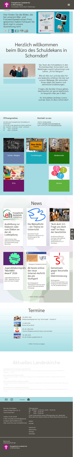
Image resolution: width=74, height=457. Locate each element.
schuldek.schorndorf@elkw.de (51, 123)
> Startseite (6, 10)
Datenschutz (32, 429)
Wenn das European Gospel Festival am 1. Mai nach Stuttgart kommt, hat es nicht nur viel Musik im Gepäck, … (36, 370)
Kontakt (31, 423)
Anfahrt (31, 421)
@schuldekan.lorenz (16, 421)
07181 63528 (47, 122)
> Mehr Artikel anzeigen (36, 297)
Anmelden (32, 433)
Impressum (32, 427)
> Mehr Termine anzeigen (36, 344)
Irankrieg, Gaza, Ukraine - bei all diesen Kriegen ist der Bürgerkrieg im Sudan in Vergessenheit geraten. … (36, 376)
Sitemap (31, 431)
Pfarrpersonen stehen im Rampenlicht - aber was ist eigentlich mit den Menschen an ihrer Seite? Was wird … (36, 382)
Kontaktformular (56, 125)
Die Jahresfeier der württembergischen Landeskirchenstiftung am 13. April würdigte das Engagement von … (36, 389)
